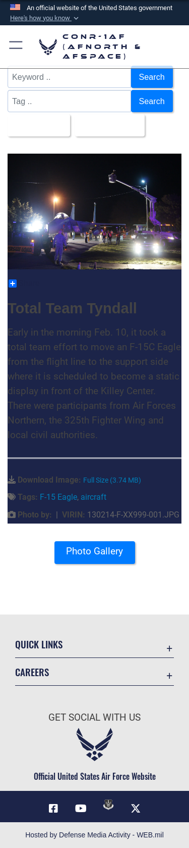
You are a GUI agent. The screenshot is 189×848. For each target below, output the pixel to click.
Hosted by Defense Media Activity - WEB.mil (94, 835)
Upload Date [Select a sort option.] (107, 125)
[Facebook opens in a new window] (53, 808)
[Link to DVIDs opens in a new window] (108, 804)
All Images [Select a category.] (36, 125)
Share (24, 283)
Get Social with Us (94, 717)
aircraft (93, 497)
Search (152, 76)
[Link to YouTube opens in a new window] (80, 808)
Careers (32, 672)
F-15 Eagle (58, 497)
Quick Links (38, 644)
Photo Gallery (94, 551)
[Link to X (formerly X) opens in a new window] (135, 808)
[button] (45, 18)
